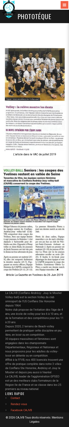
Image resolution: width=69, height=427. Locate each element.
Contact (15, 398)
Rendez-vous (19, 404)
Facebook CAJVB (21, 410)
